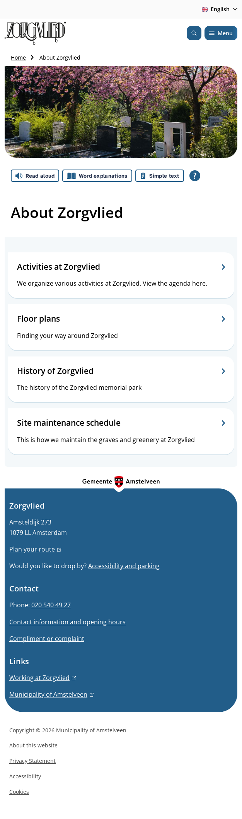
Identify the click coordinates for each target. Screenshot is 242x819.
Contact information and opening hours (67, 622)
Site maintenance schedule (121, 423)
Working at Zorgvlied (42, 677)
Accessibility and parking (124, 566)
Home (18, 57)
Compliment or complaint (46, 638)
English (214, 9)
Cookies (19, 791)
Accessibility (25, 776)
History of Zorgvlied (121, 371)
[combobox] (218, 9)
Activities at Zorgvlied (121, 267)
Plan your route (35, 549)
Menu (221, 33)
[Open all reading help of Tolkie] (194, 175)
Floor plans (121, 319)
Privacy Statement (32, 760)
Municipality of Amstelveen (51, 694)
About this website (33, 745)
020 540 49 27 (51, 605)
